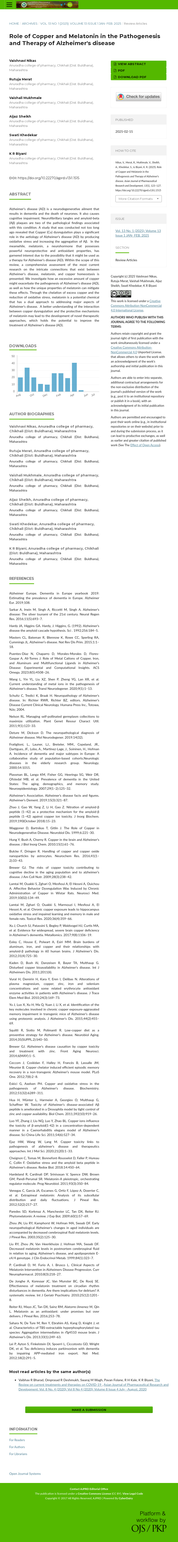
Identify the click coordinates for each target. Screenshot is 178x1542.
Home (14, 23)
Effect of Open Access (144, 445)
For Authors (17, 1447)
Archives (30, 23)
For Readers (17, 1440)
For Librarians (18, 1454)
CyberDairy (126, 1498)
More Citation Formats (136, 199)
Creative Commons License (94, 1493)
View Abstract (131, 64)
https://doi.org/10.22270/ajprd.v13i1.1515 (48, 178)
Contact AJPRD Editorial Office (89, 1489)
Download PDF (131, 77)
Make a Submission (89, 1410)
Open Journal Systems (25, 1474)
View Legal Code (132, 1493)
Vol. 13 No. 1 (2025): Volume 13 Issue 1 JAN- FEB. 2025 (80, 23)
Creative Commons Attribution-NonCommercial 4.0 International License (136, 305)
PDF (121, 70)
